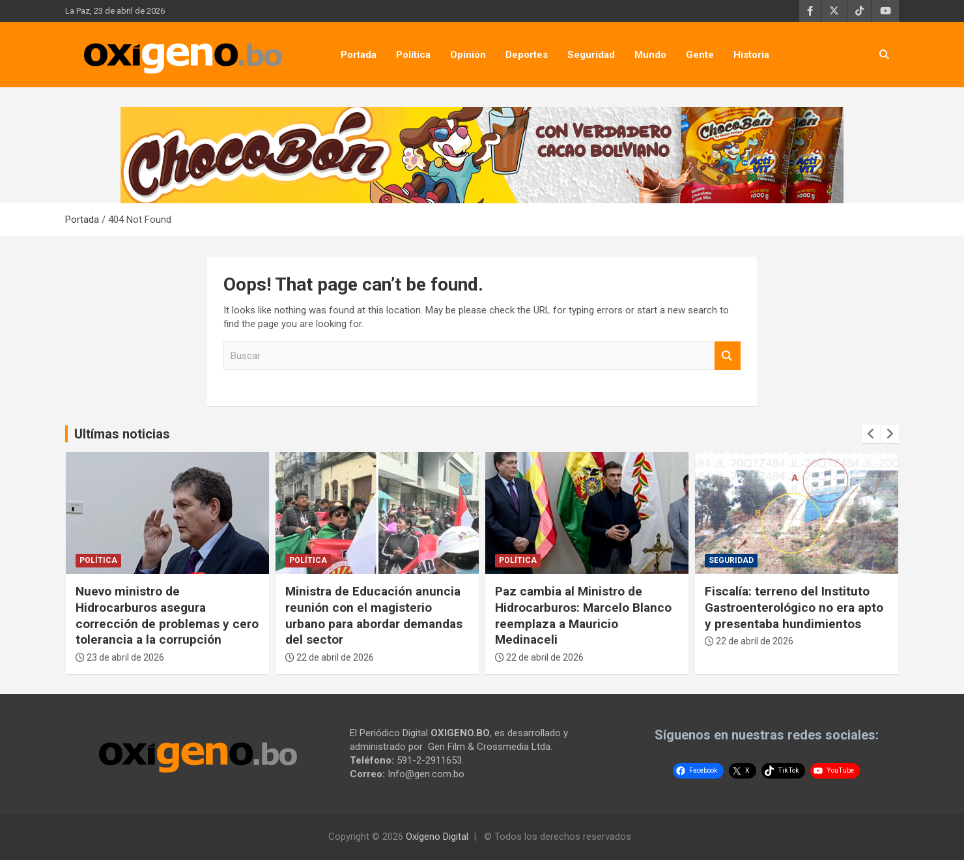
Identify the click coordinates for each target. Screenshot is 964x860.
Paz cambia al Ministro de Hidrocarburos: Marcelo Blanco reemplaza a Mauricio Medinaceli (583, 615)
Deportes (526, 55)
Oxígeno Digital (437, 836)
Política (413, 55)
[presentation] (871, 434)
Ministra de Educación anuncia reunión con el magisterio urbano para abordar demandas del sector (373, 615)
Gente (700, 55)
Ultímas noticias (122, 434)
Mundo (650, 55)
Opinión (468, 55)
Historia (751, 55)
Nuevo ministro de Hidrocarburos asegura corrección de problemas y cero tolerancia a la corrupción (167, 615)
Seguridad (591, 55)
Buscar (728, 356)
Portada (358, 55)
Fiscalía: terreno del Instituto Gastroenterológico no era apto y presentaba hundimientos (794, 607)
